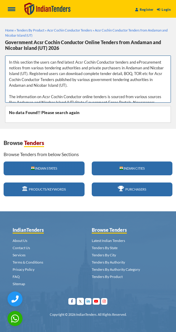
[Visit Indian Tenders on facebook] (72, 301)
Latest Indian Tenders (108, 240)
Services (19, 255)
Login (164, 9)
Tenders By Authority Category (116, 269)
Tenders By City (104, 255)
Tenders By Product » (31, 30)
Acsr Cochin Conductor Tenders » (70, 30)
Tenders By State (105, 248)
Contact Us (21, 248)
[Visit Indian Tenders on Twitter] (80, 301)
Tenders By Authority (108, 262)
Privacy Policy (23, 269)
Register (144, 9)
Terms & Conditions (28, 262)
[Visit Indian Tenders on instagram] (104, 301)
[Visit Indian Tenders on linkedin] (88, 301)
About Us (20, 240)
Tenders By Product (107, 276)
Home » (10, 30)
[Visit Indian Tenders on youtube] (96, 301)
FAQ (16, 276)
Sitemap (19, 284)
